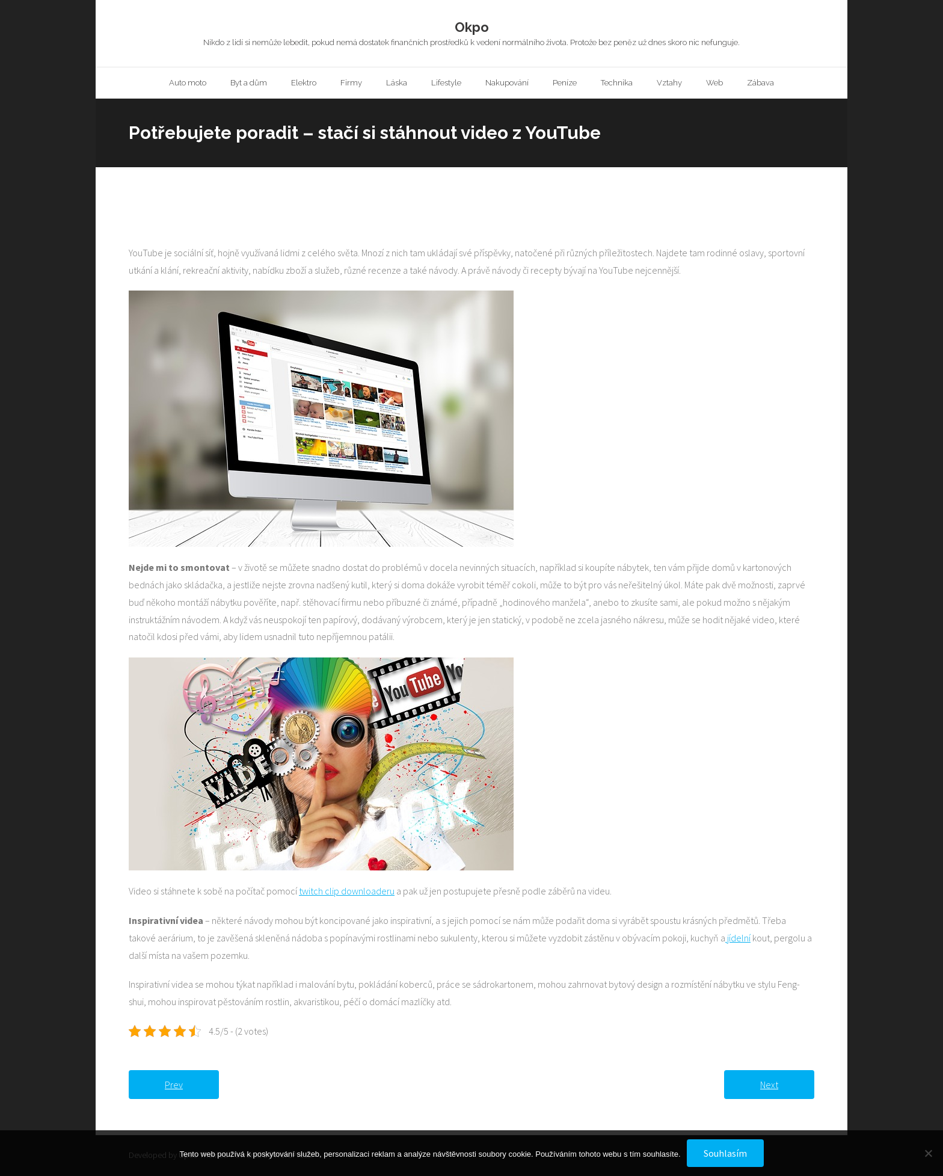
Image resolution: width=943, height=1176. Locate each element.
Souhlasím (725, 1153)
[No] (928, 1153)
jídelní (738, 939)
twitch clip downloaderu (347, 893)
